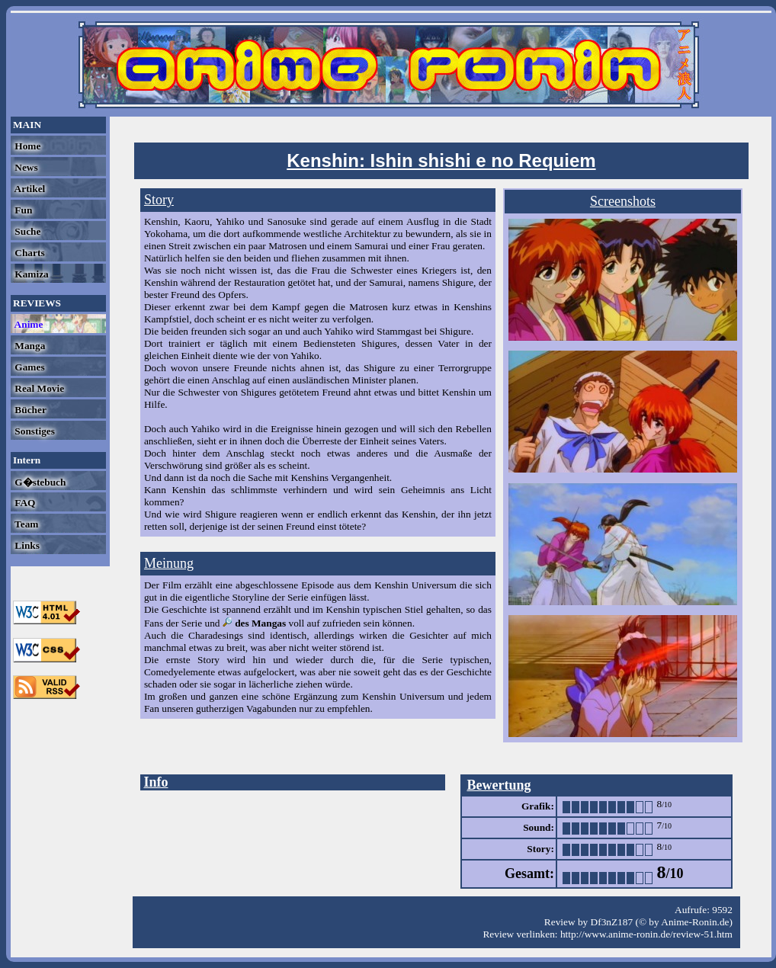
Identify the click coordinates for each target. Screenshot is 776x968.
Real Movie (38, 388)
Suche (26, 231)
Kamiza (30, 274)
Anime (27, 324)
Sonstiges (33, 431)
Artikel (28, 188)
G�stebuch (39, 482)
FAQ (23, 502)
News (25, 167)
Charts (28, 252)
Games (28, 367)
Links (26, 545)
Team (25, 524)
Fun (22, 210)
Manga (28, 345)
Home (26, 146)
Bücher (29, 409)
